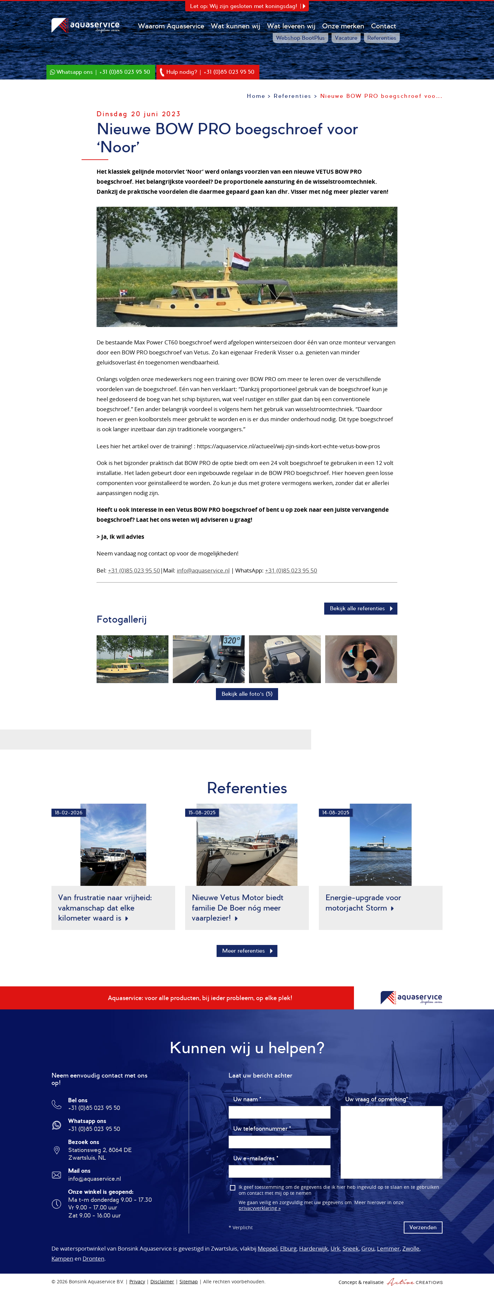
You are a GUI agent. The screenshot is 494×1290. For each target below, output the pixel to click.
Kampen (62, 1259)
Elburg (288, 1249)
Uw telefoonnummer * (262, 1129)
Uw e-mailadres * (255, 1158)
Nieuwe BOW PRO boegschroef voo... (381, 96)
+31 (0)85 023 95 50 (134, 570)
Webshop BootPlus (300, 37)
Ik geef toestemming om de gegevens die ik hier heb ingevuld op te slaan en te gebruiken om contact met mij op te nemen (339, 1190)
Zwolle (410, 1249)
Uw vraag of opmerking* (376, 1099)
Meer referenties (243, 951)
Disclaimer (162, 1282)
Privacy (137, 1282)
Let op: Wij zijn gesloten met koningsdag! (243, 6)
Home (256, 96)
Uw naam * (247, 1099)
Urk (335, 1249)
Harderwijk (313, 1249)
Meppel (267, 1249)
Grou (367, 1249)
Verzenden (423, 1227)
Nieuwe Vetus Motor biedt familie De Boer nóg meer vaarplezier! (237, 908)
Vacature (346, 37)
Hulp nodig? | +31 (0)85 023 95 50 (210, 71)
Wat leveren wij (291, 26)
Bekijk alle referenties (357, 608)
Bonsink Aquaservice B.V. (86, 25)
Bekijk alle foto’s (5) (247, 693)
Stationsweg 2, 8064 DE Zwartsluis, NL (100, 1154)
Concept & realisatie (391, 1282)
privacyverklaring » (260, 1208)
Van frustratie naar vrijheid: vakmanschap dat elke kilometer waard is (105, 908)
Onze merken (344, 26)
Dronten (93, 1259)
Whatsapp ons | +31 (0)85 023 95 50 (103, 71)
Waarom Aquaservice (171, 26)
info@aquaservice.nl (203, 570)
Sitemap (188, 1282)
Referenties (382, 37)
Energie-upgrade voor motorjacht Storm (363, 903)
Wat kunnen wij (236, 26)
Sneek (351, 1249)
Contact (384, 26)
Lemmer (388, 1249)
